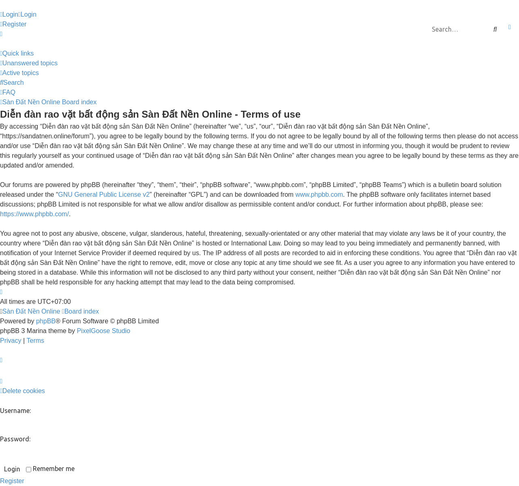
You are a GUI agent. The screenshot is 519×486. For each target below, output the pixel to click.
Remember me (50, 468)
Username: (15, 410)
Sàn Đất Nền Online (31, 311)
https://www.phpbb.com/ (34, 214)
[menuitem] (9, 14)
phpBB (46, 321)
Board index (80, 311)
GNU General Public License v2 (104, 194)
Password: (15, 439)
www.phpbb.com (319, 194)
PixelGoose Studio (103, 330)
